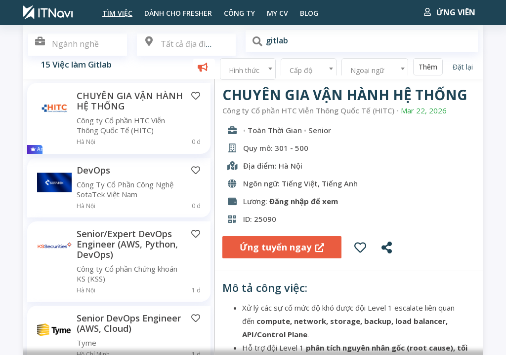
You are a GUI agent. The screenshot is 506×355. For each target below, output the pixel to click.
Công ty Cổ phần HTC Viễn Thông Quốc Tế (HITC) (308, 110)
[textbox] (186, 44)
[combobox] (186, 45)
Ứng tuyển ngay (282, 247)
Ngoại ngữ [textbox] (367, 70)
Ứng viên (449, 12)
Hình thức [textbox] (244, 70)
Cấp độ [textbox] (301, 70)
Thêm (428, 66)
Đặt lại (463, 66)
